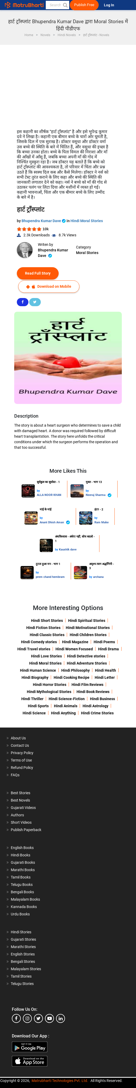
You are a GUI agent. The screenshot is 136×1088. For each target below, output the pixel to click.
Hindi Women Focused (74, 649)
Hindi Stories (21, 932)
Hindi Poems (104, 642)
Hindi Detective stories (86, 656)
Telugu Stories (22, 984)
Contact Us (20, 745)
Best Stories (20, 793)
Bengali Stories (23, 961)
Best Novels (20, 800)
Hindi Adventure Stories (87, 663)
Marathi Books (23, 870)
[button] (65, 5)
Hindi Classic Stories (47, 635)
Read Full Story (38, 273)
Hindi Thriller (32, 699)
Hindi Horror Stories (49, 684)
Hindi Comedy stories (39, 642)
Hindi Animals (65, 706)
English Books (22, 848)
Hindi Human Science (38, 670)
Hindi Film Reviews (87, 684)
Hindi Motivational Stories (88, 628)
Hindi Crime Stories (97, 713)
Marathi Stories (23, 947)
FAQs (15, 775)
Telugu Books (22, 884)
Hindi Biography (35, 677)
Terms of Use (21, 760)
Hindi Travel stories (33, 649)
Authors (17, 815)
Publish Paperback (26, 830)
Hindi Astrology (95, 706)
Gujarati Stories (23, 939)
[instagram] (27, 1018)
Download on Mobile (48, 286)
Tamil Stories (21, 976)
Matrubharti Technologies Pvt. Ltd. (60, 1081)
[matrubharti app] (122, 5)
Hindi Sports (38, 706)
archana (98, 577)
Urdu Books (20, 914)
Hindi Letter (105, 677)
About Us (18, 738)
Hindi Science (34, 713)
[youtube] (49, 1018)
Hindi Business (102, 699)
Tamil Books (21, 877)
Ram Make (101, 522)
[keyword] (57, 5)
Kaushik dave (68, 549)
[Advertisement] (68, 84)
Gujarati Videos (23, 808)
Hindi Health (105, 670)
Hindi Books (20, 855)
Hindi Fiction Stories (43, 628)
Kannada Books (24, 907)
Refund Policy (22, 767)
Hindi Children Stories (88, 635)
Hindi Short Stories (47, 620)
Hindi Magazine (75, 642)
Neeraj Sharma (99, 495)
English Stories (23, 954)
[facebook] (16, 1018)
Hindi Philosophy (75, 670)
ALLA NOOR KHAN (49, 495)
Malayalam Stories (26, 969)
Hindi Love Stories (46, 656)
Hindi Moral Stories (86, 221)
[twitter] (38, 1018)
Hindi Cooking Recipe (71, 677)
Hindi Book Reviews (93, 692)
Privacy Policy (22, 753)
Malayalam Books (25, 899)
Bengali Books (22, 892)
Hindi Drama (108, 649)
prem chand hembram (50, 577)
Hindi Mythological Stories (49, 692)
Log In (109, 5)
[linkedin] (60, 1018)
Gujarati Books (23, 862)
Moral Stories (87, 253)
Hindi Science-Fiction (67, 699)
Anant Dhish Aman (55, 522)
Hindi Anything (63, 713)
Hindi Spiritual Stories (86, 620)
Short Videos (21, 822)
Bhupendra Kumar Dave (44, 221)
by (38, 490)
